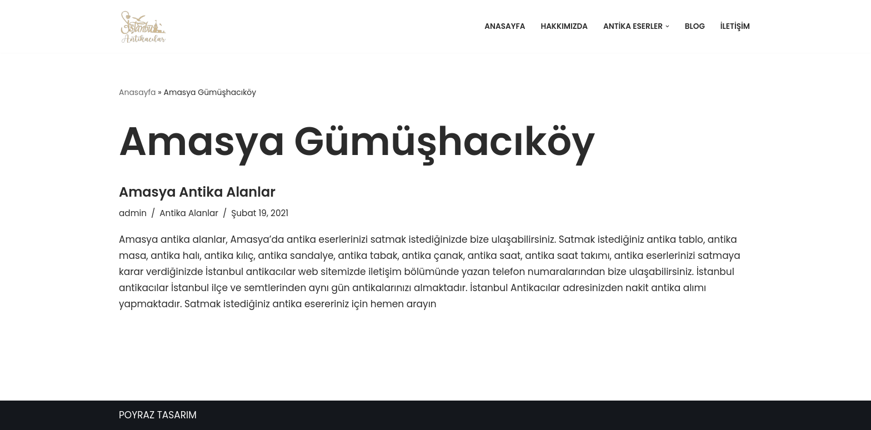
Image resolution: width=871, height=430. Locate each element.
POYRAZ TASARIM (158, 415)
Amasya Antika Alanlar (197, 192)
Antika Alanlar (188, 213)
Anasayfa (504, 26)
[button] (667, 26)
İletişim (735, 26)
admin (133, 213)
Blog (695, 26)
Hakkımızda (564, 26)
